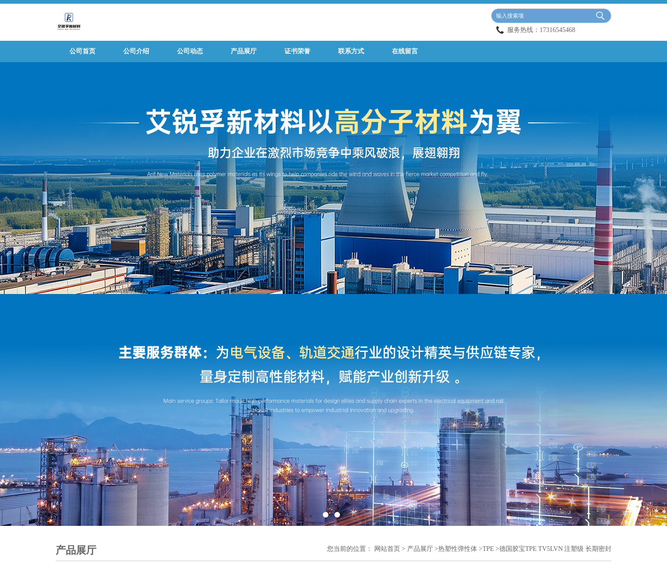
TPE (488, 548)
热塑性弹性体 (457, 548)
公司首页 (82, 51)
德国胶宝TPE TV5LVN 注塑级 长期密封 (555, 548)
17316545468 (557, 29)
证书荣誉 (297, 51)
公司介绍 (136, 51)
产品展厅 (244, 51)
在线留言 (405, 51)
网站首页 (387, 548)
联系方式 (351, 51)
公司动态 (190, 51)
